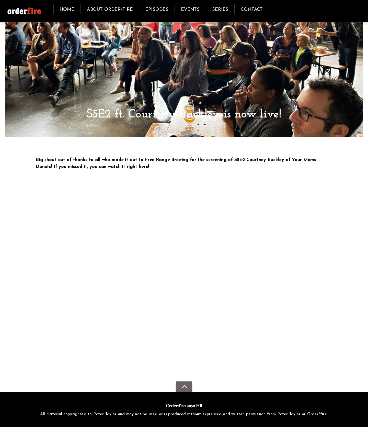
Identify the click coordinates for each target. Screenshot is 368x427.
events (190, 9)
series (220, 9)
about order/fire (110, 9)
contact (252, 9)
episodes (156, 9)
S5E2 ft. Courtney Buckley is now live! (184, 115)
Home (67, 9)
